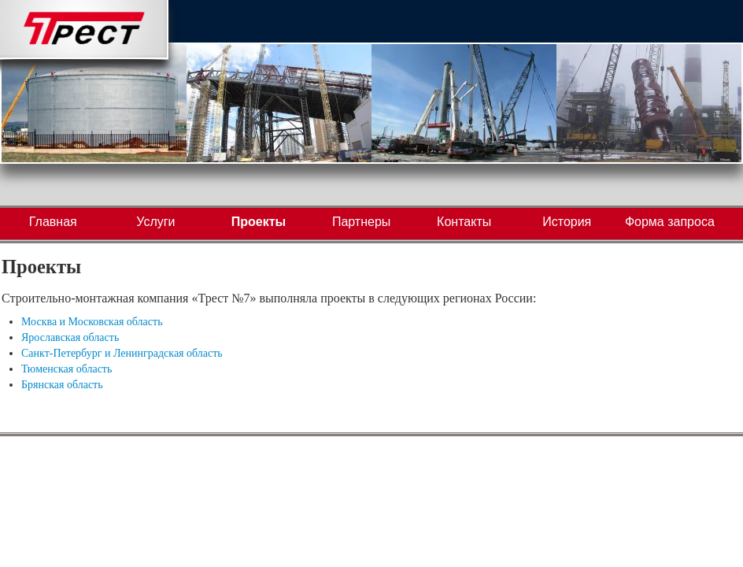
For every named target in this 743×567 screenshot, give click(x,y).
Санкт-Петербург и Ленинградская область (122, 353)
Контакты (464, 221)
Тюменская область (66, 369)
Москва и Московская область (92, 322)
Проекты (258, 221)
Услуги (155, 221)
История (566, 221)
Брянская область (62, 385)
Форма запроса (670, 221)
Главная (53, 221)
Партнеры (361, 221)
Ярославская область (70, 337)
